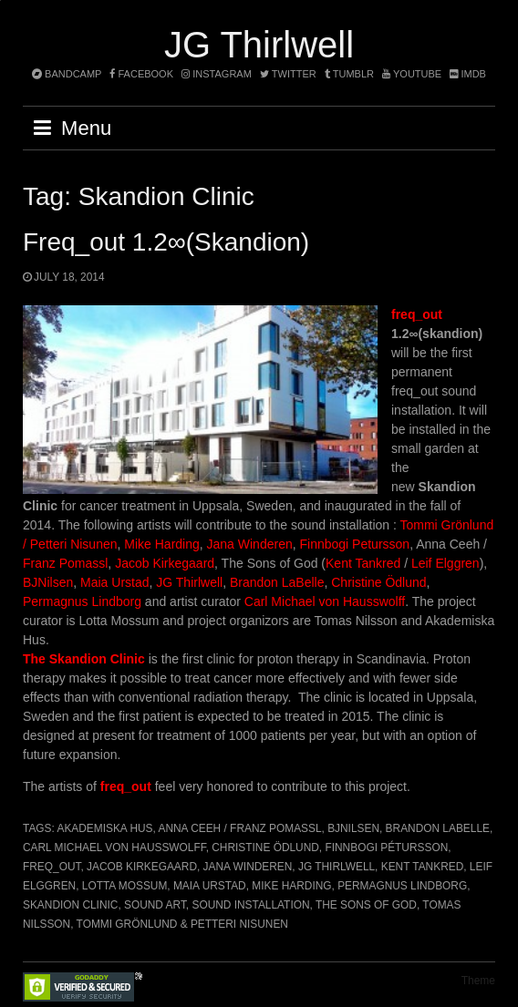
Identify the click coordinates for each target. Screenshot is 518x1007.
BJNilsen (48, 582)
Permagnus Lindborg (82, 601)
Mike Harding (161, 544)
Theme (478, 980)
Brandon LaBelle (277, 582)
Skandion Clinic (70, 905)
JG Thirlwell (259, 45)
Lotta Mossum (125, 885)
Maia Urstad (114, 582)
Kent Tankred (363, 563)
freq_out (416, 314)
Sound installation (250, 905)
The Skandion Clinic (84, 659)
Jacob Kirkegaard (164, 563)
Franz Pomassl (65, 563)
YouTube (411, 73)
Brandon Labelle (438, 828)
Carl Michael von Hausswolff (324, 601)
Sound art (155, 905)
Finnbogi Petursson (355, 544)
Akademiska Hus (104, 828)
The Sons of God (366, 905)
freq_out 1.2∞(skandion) (166, 242)
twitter (288, 73)
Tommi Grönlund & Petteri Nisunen (182, 924)
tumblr (351, 73)
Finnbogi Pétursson (386, 847)
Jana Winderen (250, 544)
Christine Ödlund (378, 582)
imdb (468, 73)
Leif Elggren (445, 563)
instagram (216, 73)
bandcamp (66, 73)
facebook (141, 73)
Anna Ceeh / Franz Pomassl (239, 828)
